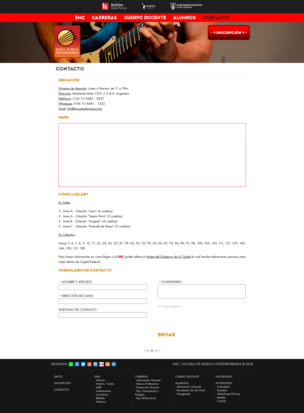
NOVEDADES (224, 376)
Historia (100, 380)
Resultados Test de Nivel (191, 390)
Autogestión (183, 394)
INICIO (58, 376)
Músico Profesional (147, 384)
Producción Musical (147, 387)
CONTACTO (216, 17)
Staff (98, 387)
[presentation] (190, 320)
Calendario (223, 387)
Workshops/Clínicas (228, 394)
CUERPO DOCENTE (145, 17)
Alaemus (101, 401)
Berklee (100, 398)
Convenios (102, 394)
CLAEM (221, 401)
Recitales (222, 390)
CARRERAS (104, 17)
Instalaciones (103, 391)
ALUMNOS (184, 17)
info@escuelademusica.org (84, 109)
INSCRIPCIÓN (62, 383)
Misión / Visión (105, 384)
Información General (148, 380)
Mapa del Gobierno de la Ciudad (169, 257)
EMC (80, 17)
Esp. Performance (146, 398)
